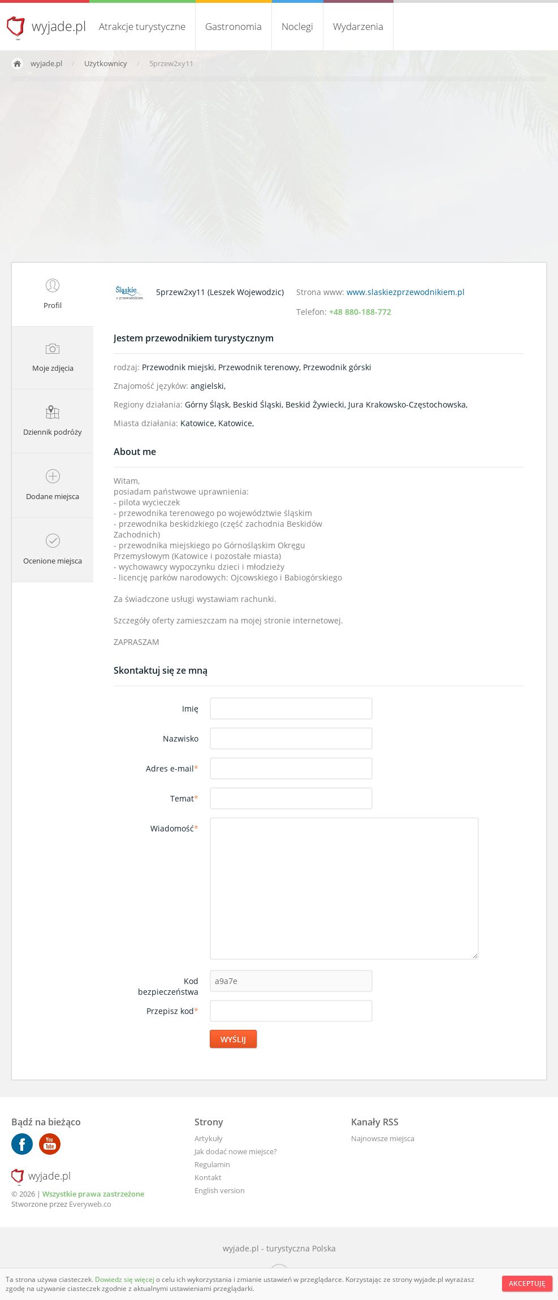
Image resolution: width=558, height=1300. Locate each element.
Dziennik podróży (52, 421)
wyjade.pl (59, 26)
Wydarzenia (358, 26)
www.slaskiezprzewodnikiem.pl (406, 292)
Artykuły (208, 1138)
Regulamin (212, 1164)
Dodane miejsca (52, 485)
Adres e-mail (172, 768)
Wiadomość (174, 828)
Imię (190, 708)
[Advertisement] (279, 172)
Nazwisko (180, 738)
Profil (53, 294)
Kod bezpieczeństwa (168, 986)
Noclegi (297, 26)
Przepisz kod (172, 1011)
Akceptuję (527, 1283)
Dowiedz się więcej (125, 1279)
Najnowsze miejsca (382, 1138)
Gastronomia (233, 26)
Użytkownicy (106, 63)
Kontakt (208, 1177)
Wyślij (233, 1039)
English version (219, 1190)
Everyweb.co (90, 1204)
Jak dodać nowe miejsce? (235, 1151)
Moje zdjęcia (52, 358)
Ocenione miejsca (52, 550)
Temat (184, 798)
